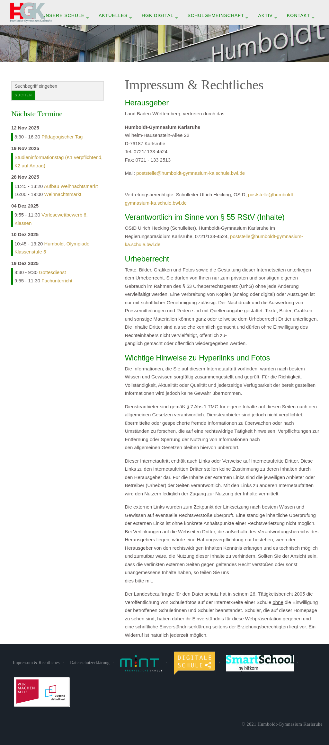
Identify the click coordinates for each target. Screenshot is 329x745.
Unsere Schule (63, 15)
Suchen (23, 95)
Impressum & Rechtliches (36, 662)
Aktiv (265, 15)
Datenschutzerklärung (90, 662)
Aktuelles (113, 15)
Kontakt (298, 15)
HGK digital (157, 15)
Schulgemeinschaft (216, 15)
